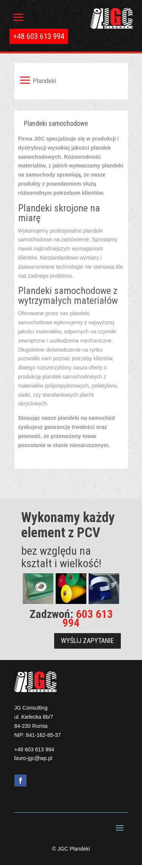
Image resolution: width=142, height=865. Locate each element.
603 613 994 (87, 618)
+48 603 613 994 (34, 749)
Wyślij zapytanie (87, 640)
